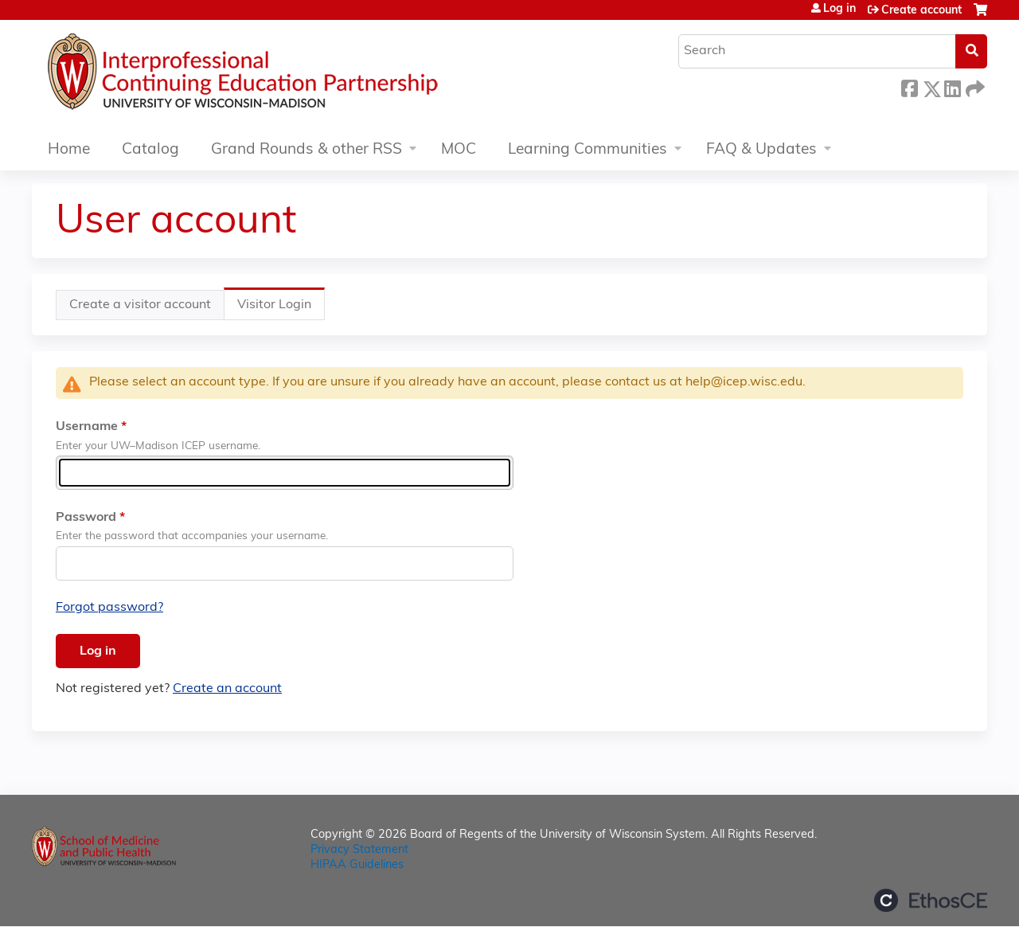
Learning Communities (587, 150)
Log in (839, 9)
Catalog (150, 150)
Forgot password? (109, 607)
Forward (974, 86)
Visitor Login (281, 308)
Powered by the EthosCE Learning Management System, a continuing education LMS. (930, 900)
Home (69, 150)
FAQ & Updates (761, 150)
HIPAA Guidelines (357, 865)
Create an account (227, 689)
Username (87, 426)
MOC (458, 150)
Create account (921, 11)
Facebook (909, 86)
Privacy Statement (359, 850)
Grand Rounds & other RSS (306, 150)
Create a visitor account (140, 305)
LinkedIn (952, 86)
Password (86, 517)
